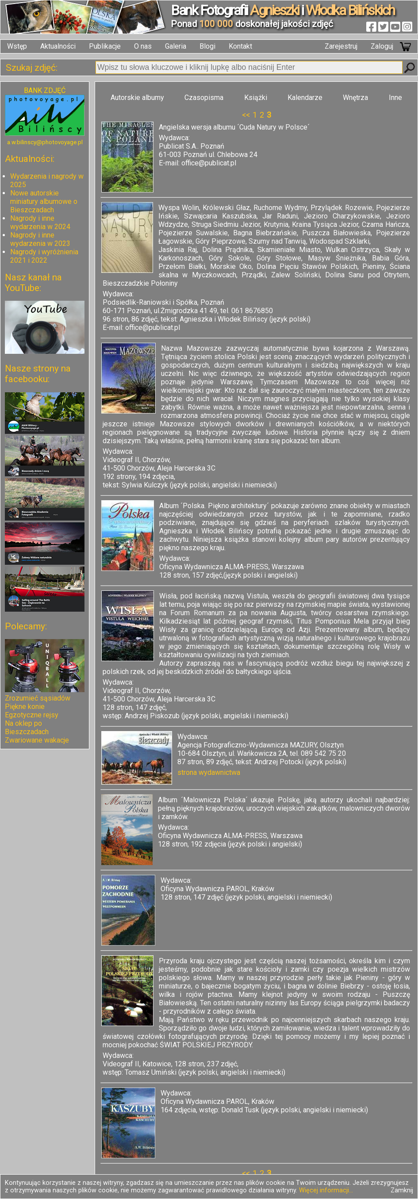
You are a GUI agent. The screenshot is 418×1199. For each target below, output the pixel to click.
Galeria (175, 46)
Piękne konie (25, 706)
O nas (143, 46)
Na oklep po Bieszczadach (27, 727)
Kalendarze (305, 97)
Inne (395, 97)
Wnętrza (355, 97)
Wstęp (17, 46)
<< (246, 114)
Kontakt (240, 46)
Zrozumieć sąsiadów (37, 698)
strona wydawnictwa (208, 772)
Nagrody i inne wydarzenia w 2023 (40, 239)
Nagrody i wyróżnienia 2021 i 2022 (44, 256)
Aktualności (58, 46)
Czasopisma (203, 97)
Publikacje (105, 46)
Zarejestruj (341, 46)
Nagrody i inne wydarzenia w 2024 (40, 222)
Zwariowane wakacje (37, 740)
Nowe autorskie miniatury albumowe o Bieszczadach (43, 201)
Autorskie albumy (137, 97)
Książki (255, 97)
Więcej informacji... (326, 1190)
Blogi (207, 46)
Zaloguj (382, 46)
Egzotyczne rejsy (31, 715)
